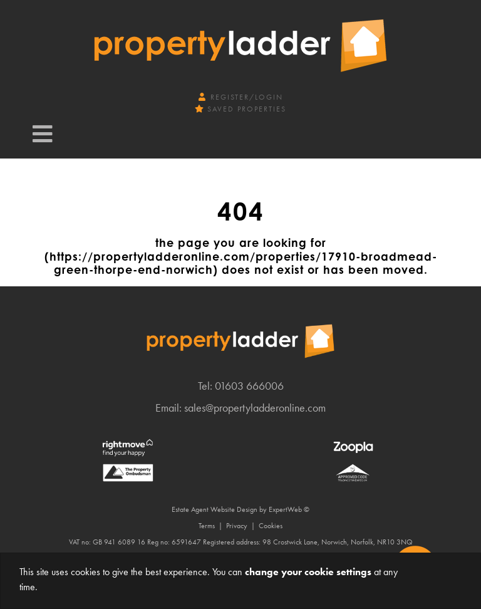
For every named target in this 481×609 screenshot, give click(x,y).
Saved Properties (241, 109)
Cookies (270, 526)
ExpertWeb (285, 509)
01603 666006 (249, 385)
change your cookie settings (308, 571)
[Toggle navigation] (42, 134)
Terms (207, 526)
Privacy (236, 526)
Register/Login (241, 97)
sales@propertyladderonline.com (255, 407)
